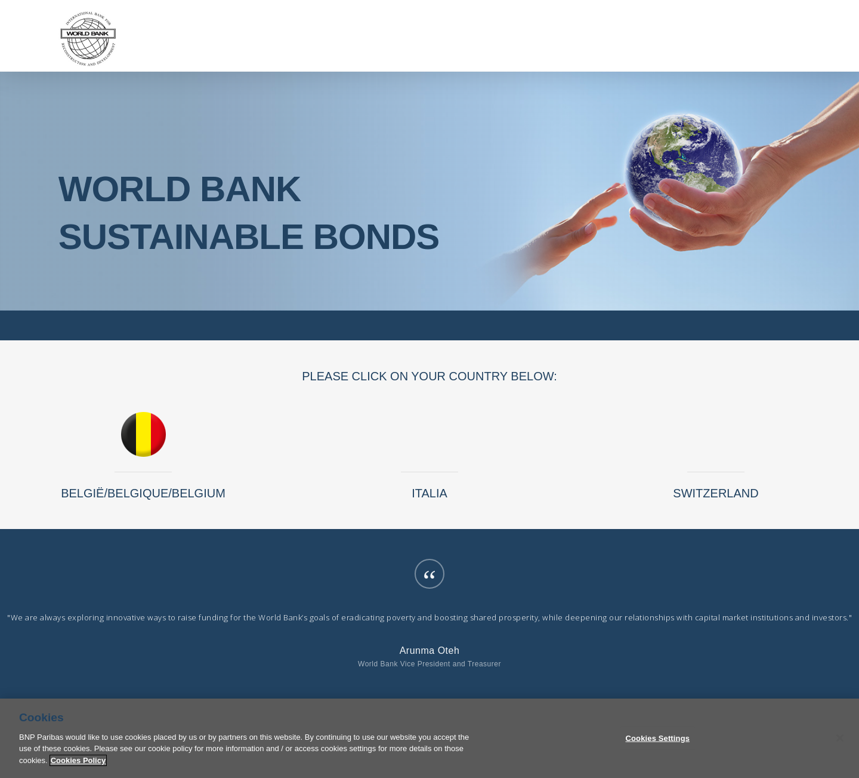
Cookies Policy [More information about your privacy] (78, 765)
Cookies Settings (658, 743)
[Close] (840, 743)
